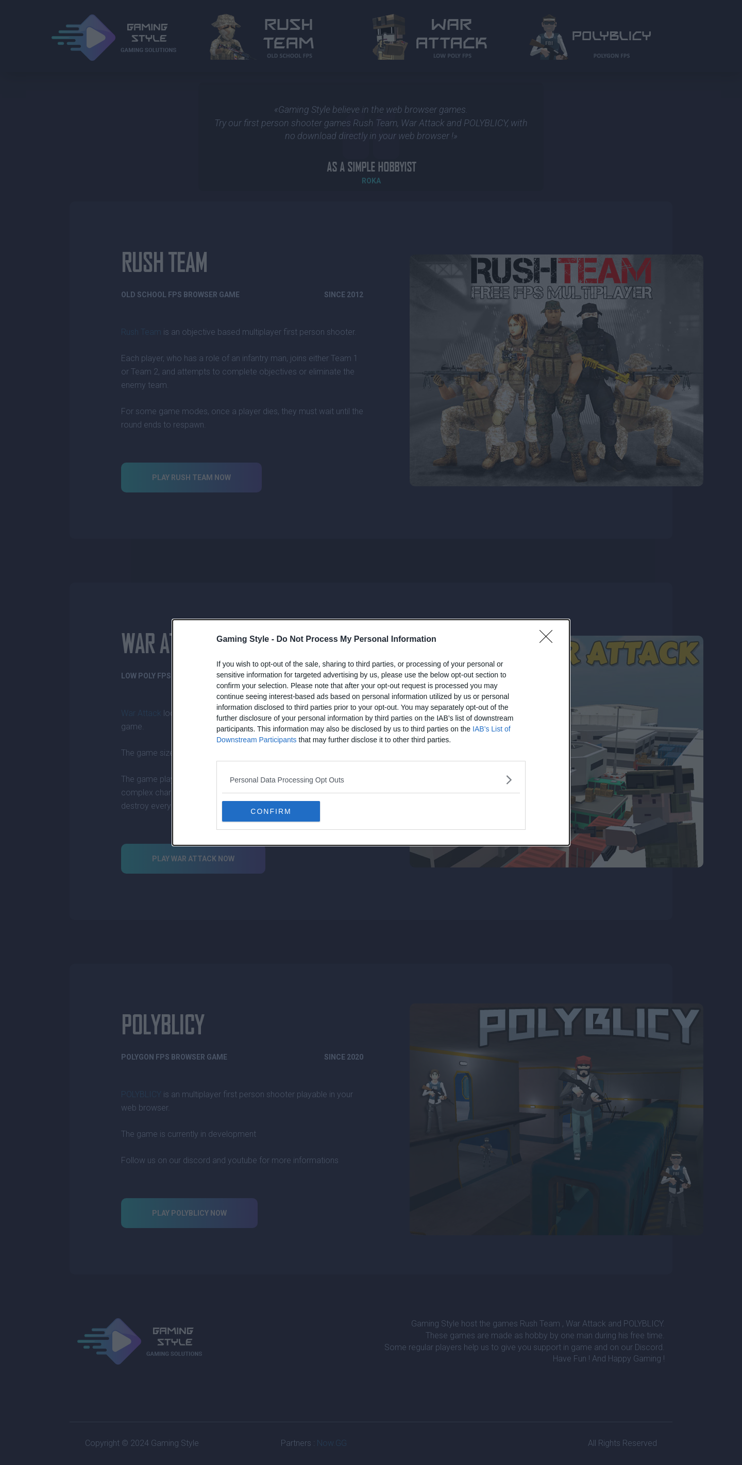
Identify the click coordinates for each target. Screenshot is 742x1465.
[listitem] (371, 779)
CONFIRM (270, 811)
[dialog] (371, 732)
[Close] (549, 640)
